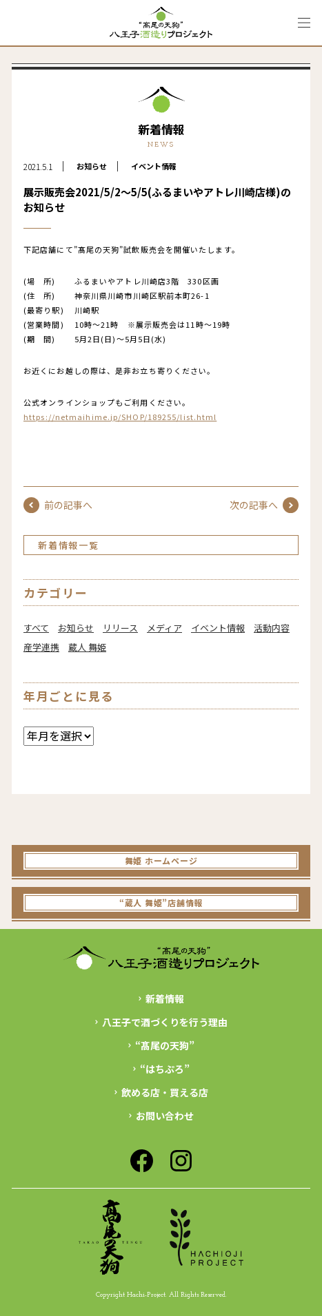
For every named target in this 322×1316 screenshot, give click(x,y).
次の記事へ (264, 505)
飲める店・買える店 (164, 1092)
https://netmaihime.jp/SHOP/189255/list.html (120, 416)
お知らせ (92, 165)
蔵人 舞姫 (87, 647)
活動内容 (272, 627)
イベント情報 (154, 165)
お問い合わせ (165, 1115)
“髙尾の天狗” (164, 1045)
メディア (164, 627)
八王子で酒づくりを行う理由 (165, 1022)
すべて (36, 627)
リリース (120, 627)
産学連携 (41, 647)
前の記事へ (57, 505)
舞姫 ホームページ (161, 860)
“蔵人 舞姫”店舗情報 (161, 902)
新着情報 (164, 998)
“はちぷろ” (165, 1069)
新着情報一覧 (68, 545)
